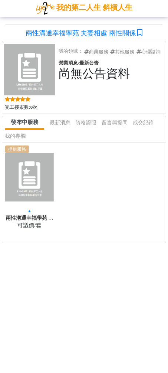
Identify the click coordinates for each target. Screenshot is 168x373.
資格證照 (86, 122)
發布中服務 (25, 122)
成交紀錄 (143, 122)
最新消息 (60, 122)
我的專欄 (15, 136)
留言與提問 (115, 122)
